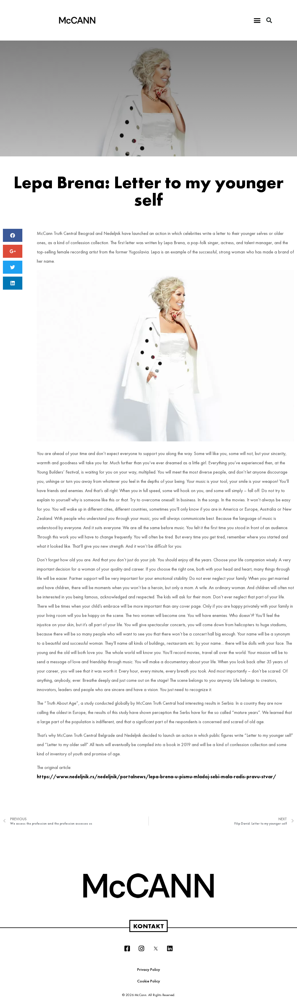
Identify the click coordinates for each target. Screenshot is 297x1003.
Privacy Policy (148, 969)
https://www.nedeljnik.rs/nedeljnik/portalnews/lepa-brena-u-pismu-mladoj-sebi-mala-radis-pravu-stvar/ (156, 777)
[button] (257, 20)
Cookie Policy (148, 981)
